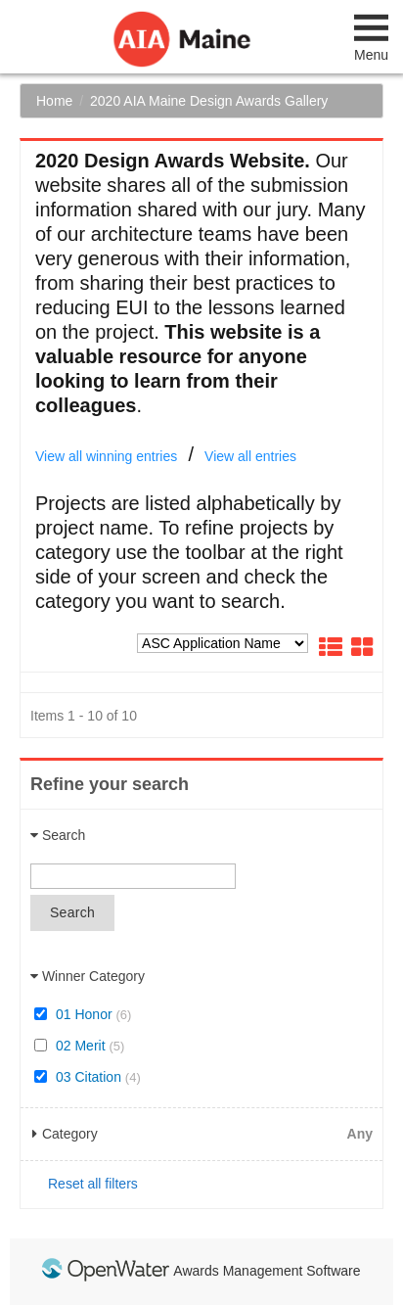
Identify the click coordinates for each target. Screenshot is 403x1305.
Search (72, 912)
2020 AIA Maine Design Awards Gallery (209, 101)
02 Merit (79, 1045)
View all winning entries (106, 456)
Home (54, 101)
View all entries (250, 456)
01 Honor (82, 1014)
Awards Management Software (266, 1271)
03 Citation (87, 1077)
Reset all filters (93, 1183)
